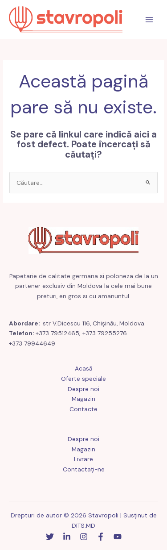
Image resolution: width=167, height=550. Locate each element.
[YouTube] (118, 537)
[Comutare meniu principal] (149, 20)
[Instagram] (84, 537)
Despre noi (83, 389)
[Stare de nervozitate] (50, 537)
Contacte (83, 409)
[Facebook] (101, 537)
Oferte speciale (83, 379)
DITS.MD (83, 525)
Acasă (83, 368)
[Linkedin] (67, 537)
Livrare (83, 459)
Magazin (83, 399)
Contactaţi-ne (84, 469)
